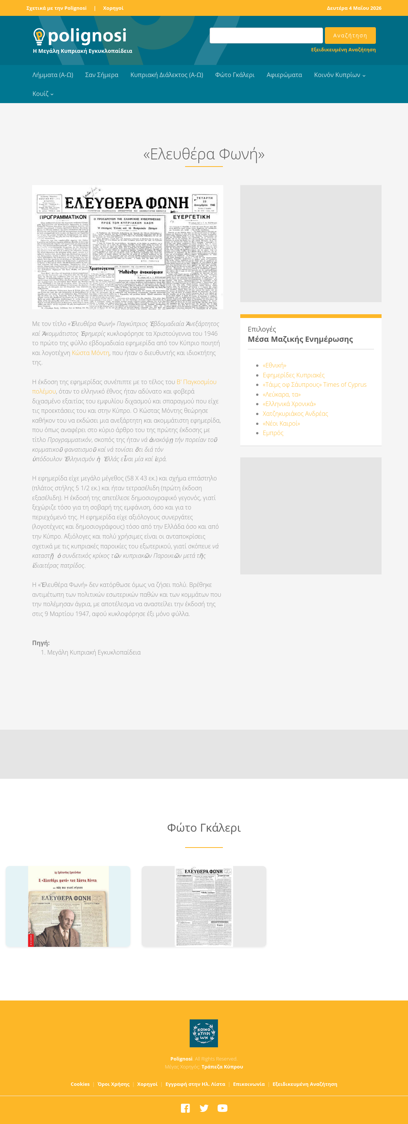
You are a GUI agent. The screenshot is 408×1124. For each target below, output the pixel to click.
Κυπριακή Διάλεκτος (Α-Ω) (166, 75)
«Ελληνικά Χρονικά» (289, 404)
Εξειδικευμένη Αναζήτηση (343, 49)
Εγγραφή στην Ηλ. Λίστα (195, 1084)
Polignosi (181, 1058)
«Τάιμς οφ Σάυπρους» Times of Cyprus (315, 384)
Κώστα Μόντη (90, 353)
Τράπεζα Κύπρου (222, 1066)
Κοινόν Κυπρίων (337, 75)
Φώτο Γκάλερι (235, 75)
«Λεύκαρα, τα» (282, 394)
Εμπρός (273, 433)
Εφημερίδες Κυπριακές (294, 375)
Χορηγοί (113, 8)
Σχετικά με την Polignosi (56, 8)
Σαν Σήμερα (101, 75)
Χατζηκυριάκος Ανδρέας (295, 413)
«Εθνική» (274, 365)
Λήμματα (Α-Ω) (52, 75)
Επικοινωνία (249, 1084)
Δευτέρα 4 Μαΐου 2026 (354, 8)
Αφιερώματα (284, 75)
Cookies (80, 1084)
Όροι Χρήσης (113, 1084)
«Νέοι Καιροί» (281, 423)
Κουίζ (40, 94)
